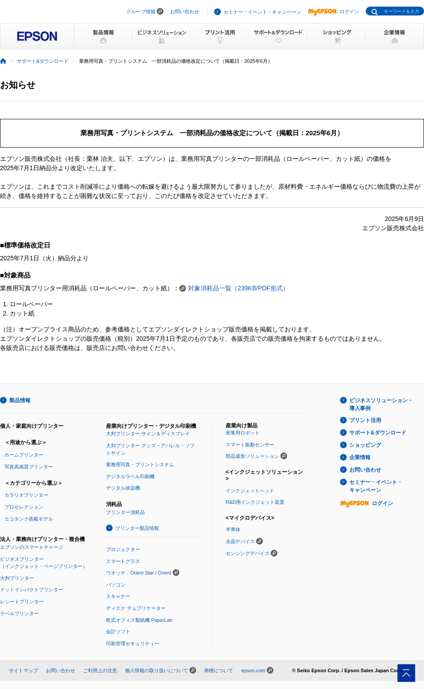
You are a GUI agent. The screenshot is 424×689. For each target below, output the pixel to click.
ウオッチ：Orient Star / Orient (138, 572)
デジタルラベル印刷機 (130, 476)
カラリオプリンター (26, 495)
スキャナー (118, 596)
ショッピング (365, 445)
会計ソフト (118, 631)
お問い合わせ (184, 11)
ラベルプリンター (19, 613)
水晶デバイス (240, 541)
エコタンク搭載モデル (28, 519)
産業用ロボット (243, 432)
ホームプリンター (23, 454)
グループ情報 (140, 11)
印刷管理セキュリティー (132, 643)
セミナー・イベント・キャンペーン (262, 12)
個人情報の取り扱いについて (156, 670)
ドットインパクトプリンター (31, 589)
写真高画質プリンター (28, 466)
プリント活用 (365, 420)
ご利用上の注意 (100, 670)
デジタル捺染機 (123, 488)
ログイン (333, 11)
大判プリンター (17, 578)
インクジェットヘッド (250, 490)
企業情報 (360, 457)
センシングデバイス (247, 553)
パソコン (115, 584)
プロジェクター (123, 549)
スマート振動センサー (250, 444)
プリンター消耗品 (125, 512)
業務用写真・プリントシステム (140, 464)
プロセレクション (23, 507)
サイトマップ (23, 670)
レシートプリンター (22, 601)
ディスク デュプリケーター (136, 608)
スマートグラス (123, 561)
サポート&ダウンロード (42, 61)
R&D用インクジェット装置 (255, 502)
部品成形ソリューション (252, 456)
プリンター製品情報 (137, 528)
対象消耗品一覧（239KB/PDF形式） (238, 288)
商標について (218, 670)
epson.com (253, 670)
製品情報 (19, 400)
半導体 (233, 529)
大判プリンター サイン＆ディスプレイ (148, 433)
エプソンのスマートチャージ (31, 547)
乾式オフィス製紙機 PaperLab (139, 620)
